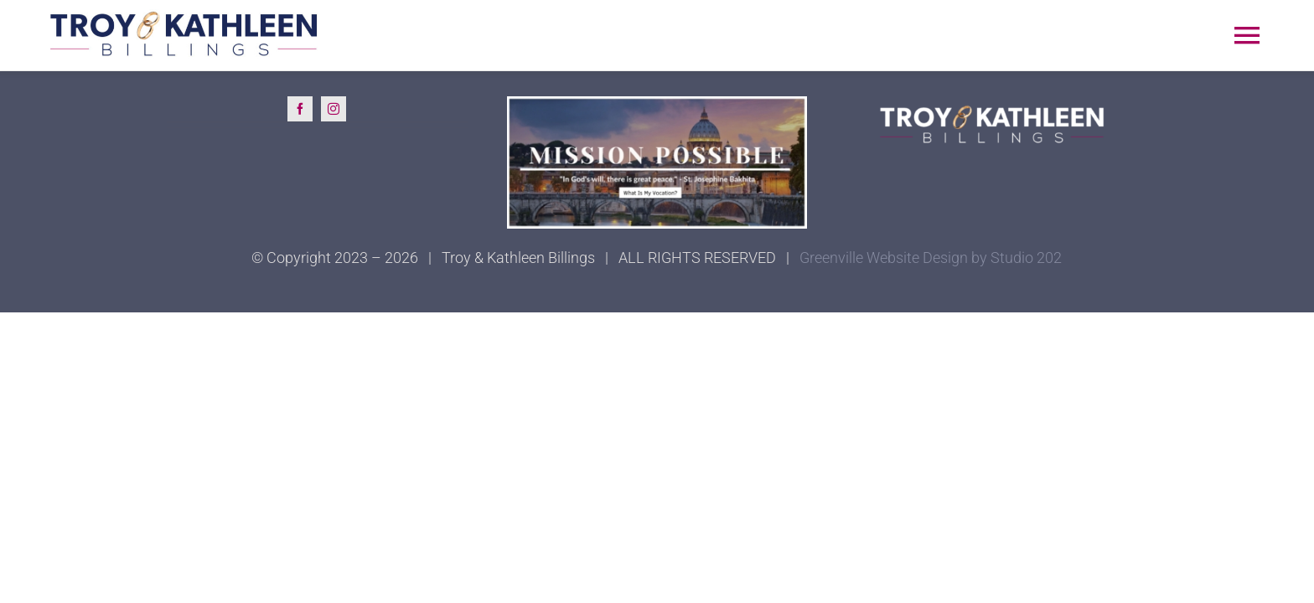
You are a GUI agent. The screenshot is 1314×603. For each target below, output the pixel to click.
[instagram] (333, 108)
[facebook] (300, 108)
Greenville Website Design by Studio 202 (930, 257)
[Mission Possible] (657, 103)
